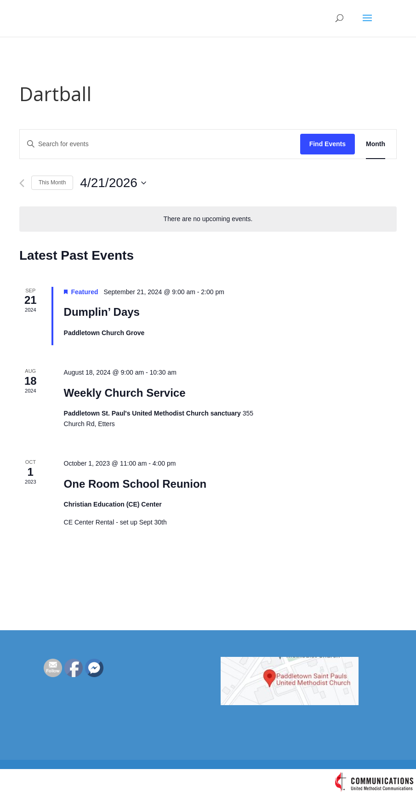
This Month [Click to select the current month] (52, 182)
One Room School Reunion (135, 484)
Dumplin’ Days (102, 312)
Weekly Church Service (125, 393)
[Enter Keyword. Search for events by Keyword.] (160, 144)
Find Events (327, 144)
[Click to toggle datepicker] (113, 183)
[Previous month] (21, 183)
